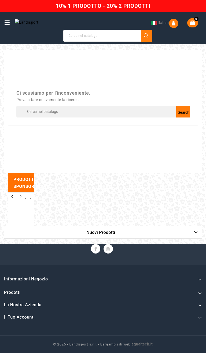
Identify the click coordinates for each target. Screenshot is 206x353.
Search (147, 36)
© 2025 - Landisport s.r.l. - (76, 344)
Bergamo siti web (115, 344)
